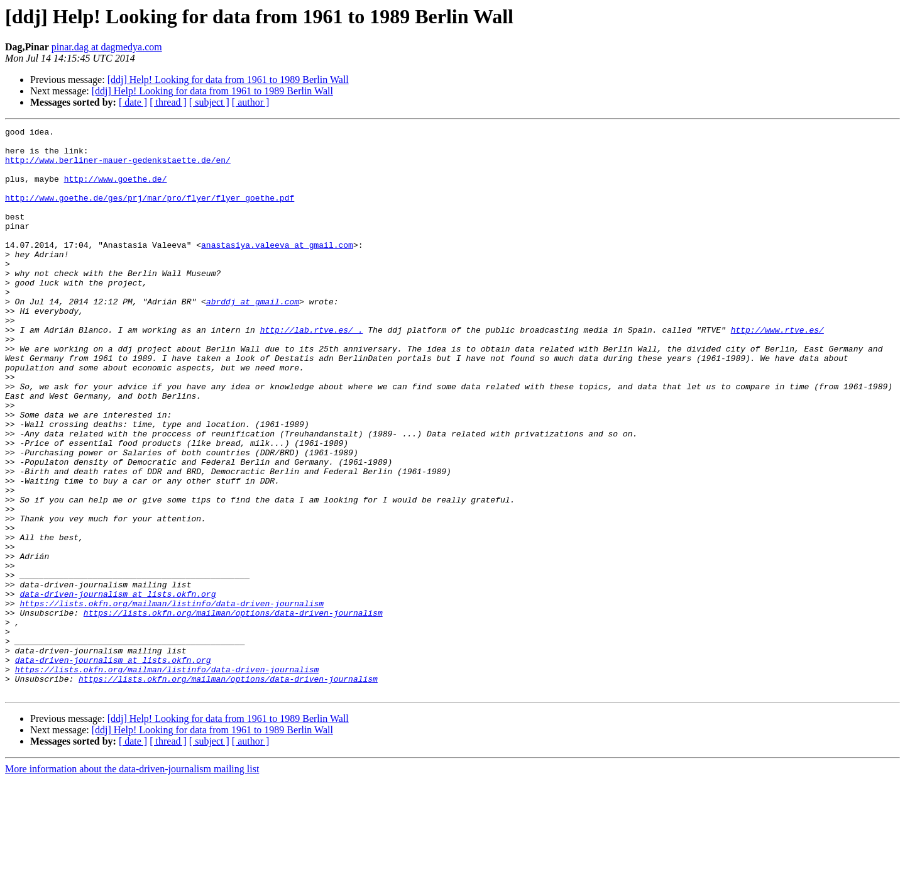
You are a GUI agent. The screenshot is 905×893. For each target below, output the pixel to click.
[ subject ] (209, 102)
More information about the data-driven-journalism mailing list (132, 882)
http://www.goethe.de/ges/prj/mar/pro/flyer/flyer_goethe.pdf (149, 212)
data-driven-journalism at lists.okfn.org (117, 688)
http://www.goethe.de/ (115, 190)
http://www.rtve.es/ (776, 371)
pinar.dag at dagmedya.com (107, 47)
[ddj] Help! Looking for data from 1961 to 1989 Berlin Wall (228, 79)
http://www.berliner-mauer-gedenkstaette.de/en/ (118, 167)
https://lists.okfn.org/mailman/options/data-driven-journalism (233, 710)
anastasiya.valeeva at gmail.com (277, 269)
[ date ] (133, 102)
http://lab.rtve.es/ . (311, 371)
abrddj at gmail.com (252, 337)
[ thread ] (168, 102)
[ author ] (251, 102)
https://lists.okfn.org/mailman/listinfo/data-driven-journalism (171, 699)
